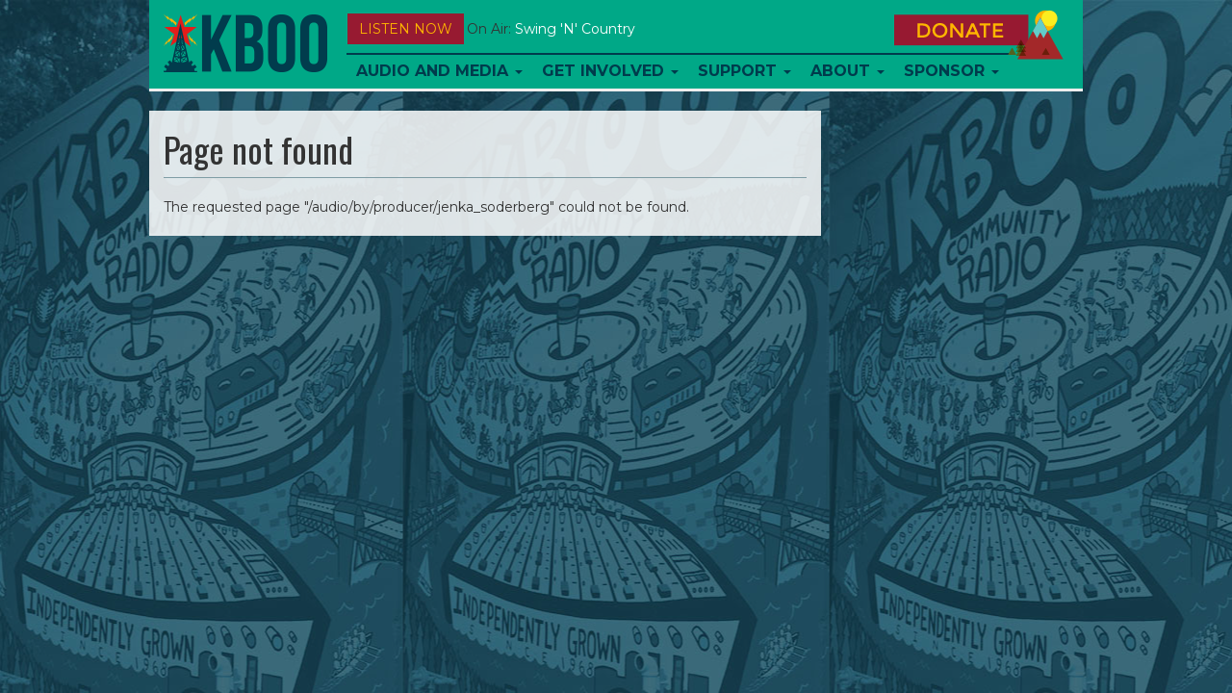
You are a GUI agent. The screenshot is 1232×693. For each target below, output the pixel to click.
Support (744, 71)
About (847, 71)
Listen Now (405, 29)
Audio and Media (439, 71)
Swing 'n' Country (575, 29)
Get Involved (610, 71)
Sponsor (951, 71)
